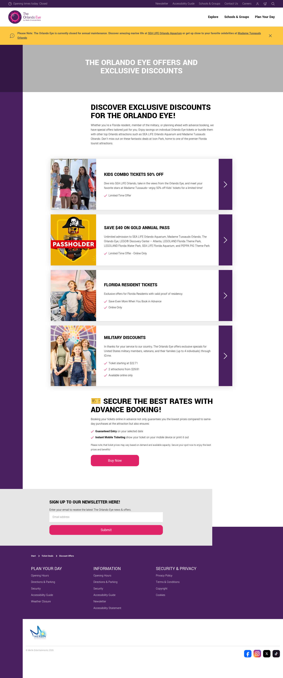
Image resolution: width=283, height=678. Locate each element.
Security (36, 589)
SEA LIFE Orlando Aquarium (165, 33)
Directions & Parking (43, 582)
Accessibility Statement (107, 608)
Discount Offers (66, 556)
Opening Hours (40, 576)
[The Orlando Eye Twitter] (267, 653)
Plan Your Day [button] (265, 17)
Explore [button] (213, 17)
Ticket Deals (47, 556)
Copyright (161, 589)
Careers (246, 4)
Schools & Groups (209, 4)
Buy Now (115, 460)
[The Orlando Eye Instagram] (257, 653)
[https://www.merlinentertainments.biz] (39, 632)
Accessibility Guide (183, 4)
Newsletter (161, 4)
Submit (106, 530)
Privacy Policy (164, 576)
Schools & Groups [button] (236, 17)
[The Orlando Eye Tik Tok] (276, 653)
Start (33, 556)
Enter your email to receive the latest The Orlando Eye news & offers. (90, 510)
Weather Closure (41, 602)
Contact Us (231, 4)
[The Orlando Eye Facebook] (248, 653)
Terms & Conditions (168, 582)
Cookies (160, 595)
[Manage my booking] (257, 3)
